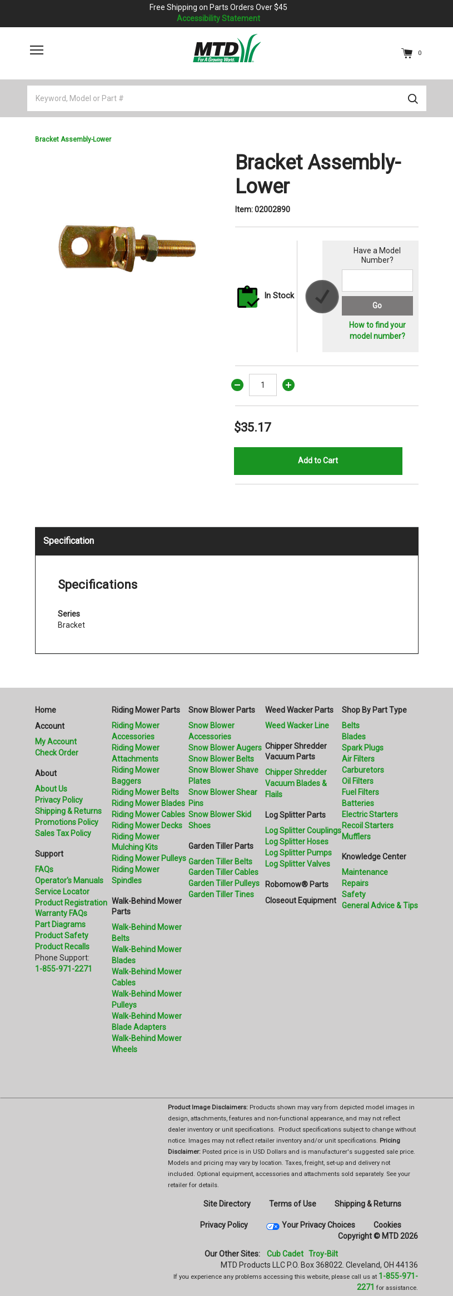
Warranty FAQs (61, 913)
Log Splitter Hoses (296, 841)
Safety (354, 894)
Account (49, 726)
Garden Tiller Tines (221, 894)
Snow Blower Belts (221, 758)
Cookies (387, 1224)
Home (45, 709)
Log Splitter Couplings (303, 830)
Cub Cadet (285, 1253)
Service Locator (62, 891)
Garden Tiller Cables (223, 872)
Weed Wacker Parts (299, 709)
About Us (51, 788)
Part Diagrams (60, 924)
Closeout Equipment (300, 900)
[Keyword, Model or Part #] (227, 98)
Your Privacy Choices (318, 1224)
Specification (68, 541)
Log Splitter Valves (297, 863)
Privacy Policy (59, 799)
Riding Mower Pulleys (149, 858)
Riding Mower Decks (147, 825)
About (46, 773)
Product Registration (71, 902)
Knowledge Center (374, 856)
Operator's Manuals (69, 880)
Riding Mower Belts (145, 792)
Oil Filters (358, 781)
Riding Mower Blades (148, 803)
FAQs (44, 869)
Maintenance (365, 872)
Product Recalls (62, 946)
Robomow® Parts (296, 884)
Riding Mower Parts (146, 709)
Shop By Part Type (374, 709)
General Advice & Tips (380, 905)
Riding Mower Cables (148, 814)
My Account (56, 741)
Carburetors (363, 769)
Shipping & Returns (68, 811)
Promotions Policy (66, 822)
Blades (354, 736)
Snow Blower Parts (221, 709)
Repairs (355, 883)
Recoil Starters (368, 825)
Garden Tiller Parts (220, 846)
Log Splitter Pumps (298, 852)
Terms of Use (292, 1203)
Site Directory (227, 1203)
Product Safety (61, 935)
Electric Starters (370, 814)
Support (49, 853)
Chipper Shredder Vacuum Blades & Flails (296, 783)
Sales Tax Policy (63, 833)
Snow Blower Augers (225, 747)
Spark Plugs (363, 747)
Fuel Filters (360, 792)
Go (377, 305)
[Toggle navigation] (37, 50)
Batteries (358, 803)
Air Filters (358, 758)
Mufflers (356, 836)
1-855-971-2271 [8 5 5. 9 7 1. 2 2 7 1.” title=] (63, 968)
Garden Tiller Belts (220, 861)
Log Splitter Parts (295, 814)
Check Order (56, 752)
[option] (126, 242)
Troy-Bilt (323, 1253)
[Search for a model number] (377, 280)
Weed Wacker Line (297, 725)
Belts (351, 725)
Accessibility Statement (218, 18)
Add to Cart (318, 460)
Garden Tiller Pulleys (224, 883)
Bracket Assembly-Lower (73, 139)
